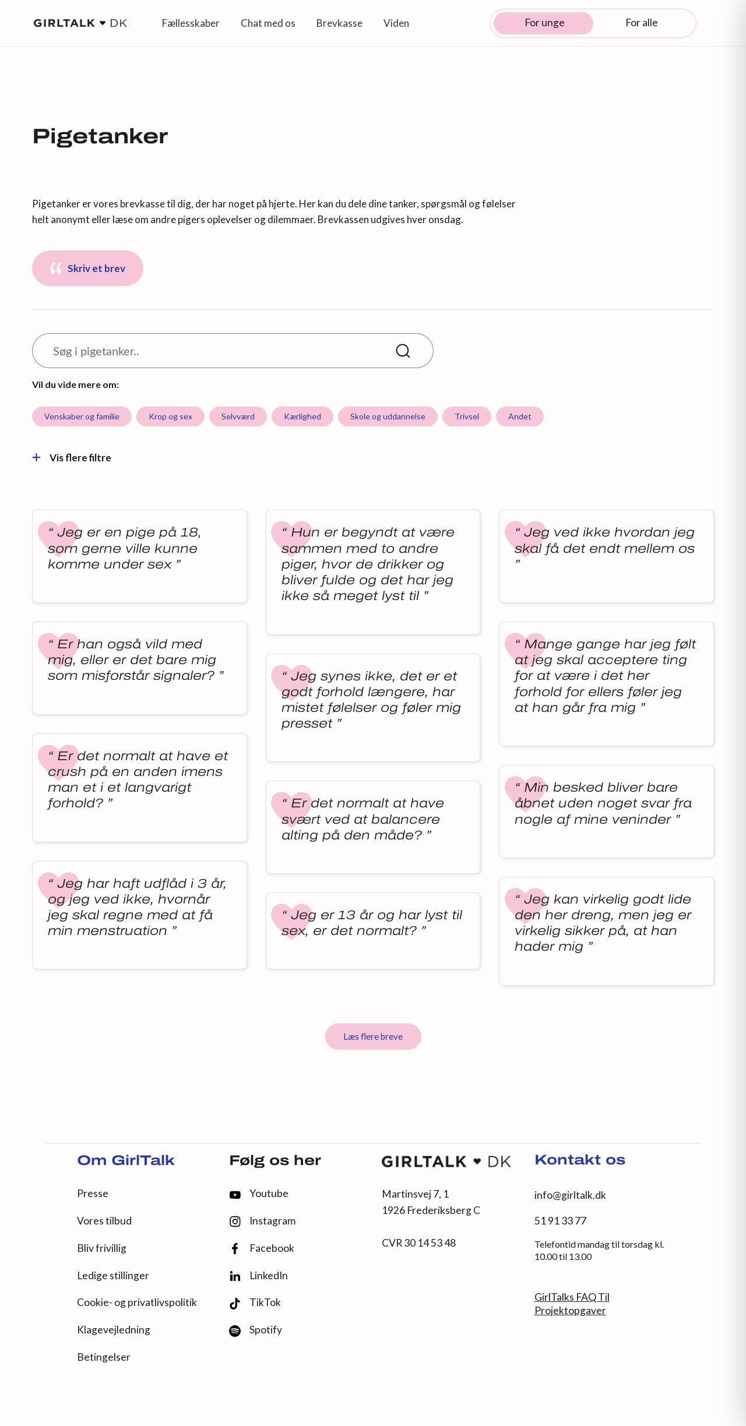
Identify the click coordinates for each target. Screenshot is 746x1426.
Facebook (261, 1248)
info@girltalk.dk (570, 1195)
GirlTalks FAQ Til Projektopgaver (572, 1303)
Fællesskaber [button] (191, 23)
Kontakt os (579, 1161)
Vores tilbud (104, 1221)
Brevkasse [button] (339, 23)
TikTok (255, 1302)
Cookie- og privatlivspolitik (137, 1302)
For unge (545, 22)
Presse (92, 1193)
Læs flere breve (373, 1036)
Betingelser (104, 1357)
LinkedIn (258, 1275)
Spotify (255, 1330)
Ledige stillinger (113, 1275)
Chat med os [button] (268, 23)
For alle (641, 22)
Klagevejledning (113, 1329)
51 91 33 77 (560, 1221)
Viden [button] (396, 23)
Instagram (262, 1221)
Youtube (258, 1193)
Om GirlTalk (126, 1162)
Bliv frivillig (101, 1248)
